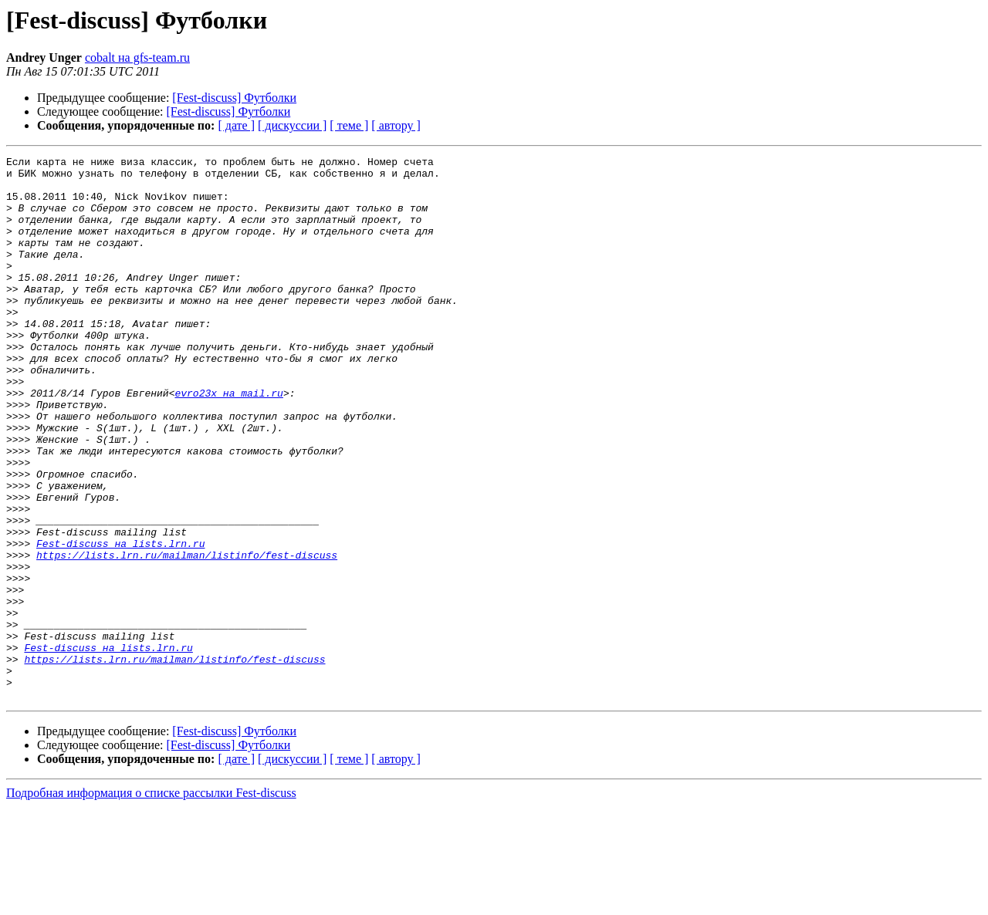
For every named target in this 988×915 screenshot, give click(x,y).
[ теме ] (349, 125)
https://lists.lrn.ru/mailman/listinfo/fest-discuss (186, 636)
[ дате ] (236, 125)
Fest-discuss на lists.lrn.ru (120, 622)
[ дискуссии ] (292, 125)
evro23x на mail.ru (228, 441)
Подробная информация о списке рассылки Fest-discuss (151, 901)
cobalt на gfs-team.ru (137, 57)
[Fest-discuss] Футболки (234, 97)
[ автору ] (395, 125)
